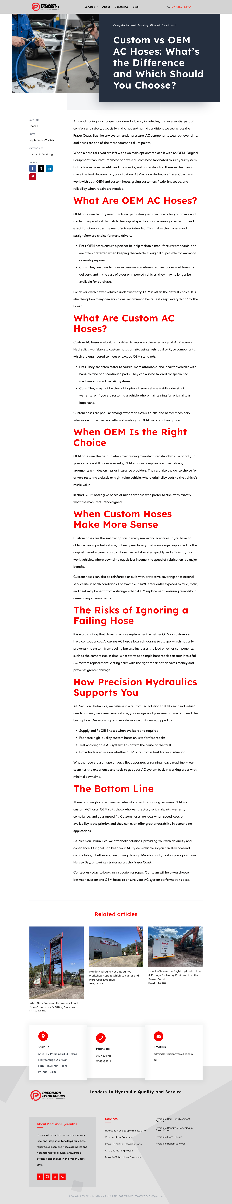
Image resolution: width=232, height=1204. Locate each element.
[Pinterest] (33, 177)
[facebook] (40, 1177)
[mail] (55, 1177)
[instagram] (47, 1177)
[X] (41, 168)
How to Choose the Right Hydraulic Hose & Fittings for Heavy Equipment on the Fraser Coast (174, 975)
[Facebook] (33, 168)
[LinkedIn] (49, 168)
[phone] (62, 1177)
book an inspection (117, 872)
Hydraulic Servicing (137, 25)
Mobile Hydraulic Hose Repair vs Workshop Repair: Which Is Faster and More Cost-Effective (114, 975)
